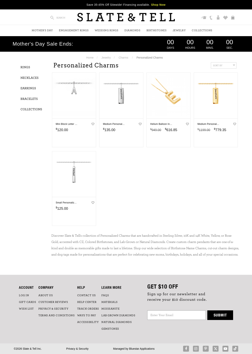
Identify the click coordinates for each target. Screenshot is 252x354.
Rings (25, 67)
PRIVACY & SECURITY (53, 308)
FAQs (105, 295)
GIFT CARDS (27, 302)
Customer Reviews (53, 302)
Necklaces (29, 77)
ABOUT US (45, 295)
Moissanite (110, 308)
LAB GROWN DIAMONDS (118, 315)
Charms (123, 57)
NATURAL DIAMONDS (116, 322)
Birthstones (156, 30)
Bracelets (29, 98)
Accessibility (88, 322)
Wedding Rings (107, 30)
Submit (220, 315)
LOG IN (24, 295)
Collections (202, 30)
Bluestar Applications (142, 348)
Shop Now (158, 4)
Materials (109, 302)
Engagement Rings (74, 30)
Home (90, 57)
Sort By (224, 65)
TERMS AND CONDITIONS (56, 315)
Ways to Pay (86, 315)
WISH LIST (26, 308)
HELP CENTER (87, 302)
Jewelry (179, 30)
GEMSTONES (110, 328)
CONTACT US (86, 295)
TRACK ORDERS (88, 308)
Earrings (28, 88)
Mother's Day (42, 30)
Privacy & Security (77, 348)
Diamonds (132, 30)
